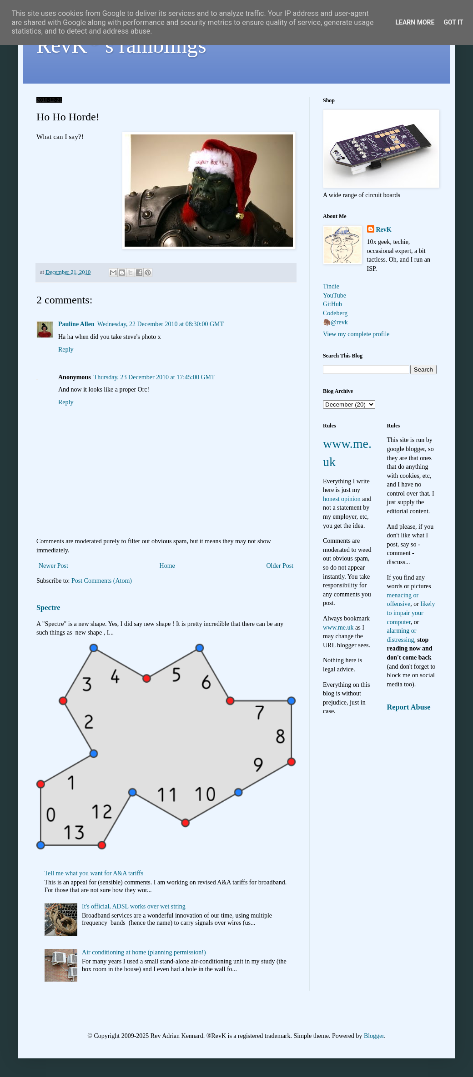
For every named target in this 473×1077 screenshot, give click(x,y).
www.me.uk (338, 627)
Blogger (374, 1035)
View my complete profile (356, 334)
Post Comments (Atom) (101, 580)
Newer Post (53, 565)
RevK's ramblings (121, 45)
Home (167, 565)
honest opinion (342, 499)
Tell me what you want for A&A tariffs (94, 873)
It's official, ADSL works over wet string (134, 906)
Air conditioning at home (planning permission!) (144, 952)
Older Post (280, 565)
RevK (384, 229)
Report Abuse (409, 707)
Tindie (331, 286)
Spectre (48, 607)
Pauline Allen (76, 324)
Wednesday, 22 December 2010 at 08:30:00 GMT (160, 324)
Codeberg (335, 313)
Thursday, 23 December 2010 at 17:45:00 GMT (154, 377)
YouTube (334, 295)
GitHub (332, 304)
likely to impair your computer (411, 613)
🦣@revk (335, 322)
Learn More (414, 22)
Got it (453, 22)
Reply (65, 349)
